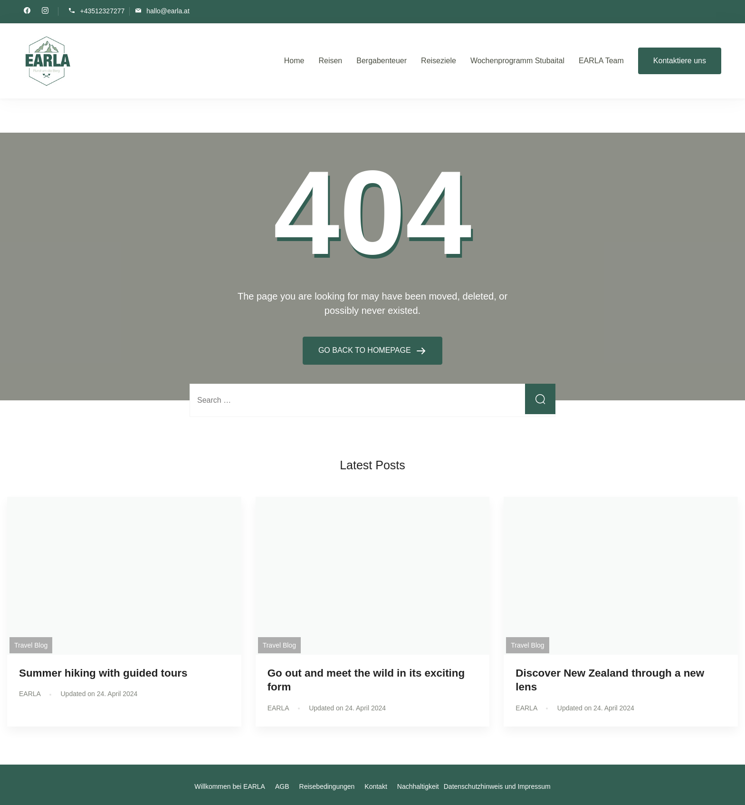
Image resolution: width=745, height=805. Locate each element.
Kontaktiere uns (679, 61)
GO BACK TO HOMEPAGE (365, 350)
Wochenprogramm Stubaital (517, 61)
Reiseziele (438, 61)
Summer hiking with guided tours (103, 673)
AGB (282, 786)
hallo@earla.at (168, 10)
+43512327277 (102, 10)
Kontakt (375, 786)
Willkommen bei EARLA (229, 786)
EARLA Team (601, 61)
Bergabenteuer (381, 61)
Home (294, 61)
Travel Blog (31, 645)
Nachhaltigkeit (418, 786)
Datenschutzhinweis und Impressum (497, 786)
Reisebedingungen (327, 786)
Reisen (330, 61)
